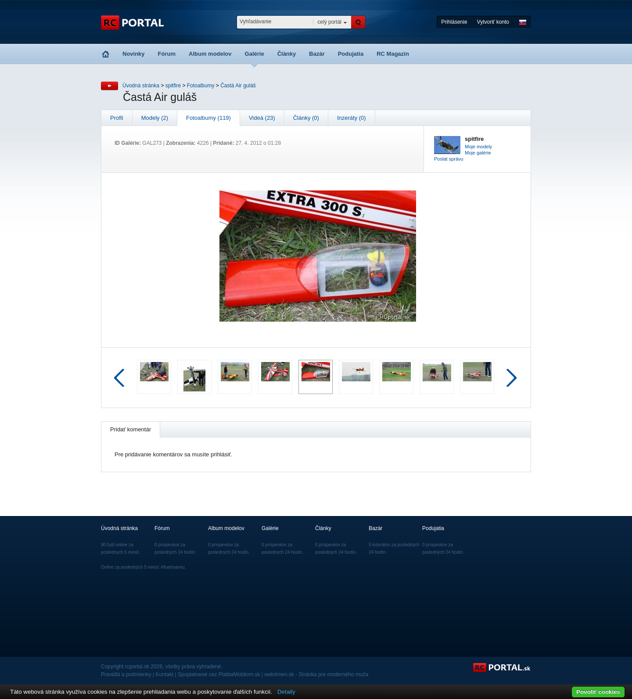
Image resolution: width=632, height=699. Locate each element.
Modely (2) (154, 118)
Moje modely (478, 146)
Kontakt (165, 674)
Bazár (316, 53)
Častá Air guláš (238, 85)
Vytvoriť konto (493, 22)
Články (286, 53)
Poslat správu (448, 158)
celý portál (329, 22)
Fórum (167, 53)
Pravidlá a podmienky (126, 674)
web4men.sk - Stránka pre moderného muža (316, 674)
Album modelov (210, 53)
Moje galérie (478, 152)
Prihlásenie (454, 22)
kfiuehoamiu (173, 567)
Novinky (133, 53)
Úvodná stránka (140, 85)
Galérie (254, 53)
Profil (116, 118)
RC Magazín (393, 53)
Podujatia (351, 53)
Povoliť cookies (598, 691)
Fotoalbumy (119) (208, 118)
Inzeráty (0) (351, 118)
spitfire (173, 85)
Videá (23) (262, 118)
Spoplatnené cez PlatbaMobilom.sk (219, 674)
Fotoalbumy (201, 85)
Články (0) (306, 118)
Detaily (286, 691)
